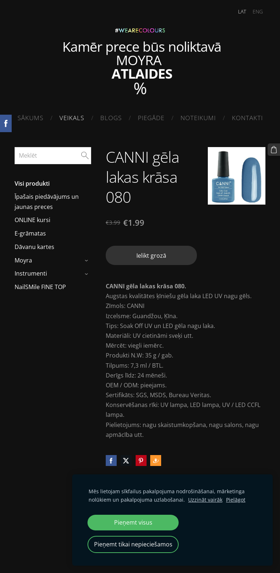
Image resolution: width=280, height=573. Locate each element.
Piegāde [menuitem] (151, 118)
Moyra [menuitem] (23, 260)
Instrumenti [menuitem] (31, 273)
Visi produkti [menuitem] (32, 183)
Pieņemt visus (133, 522)
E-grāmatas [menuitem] (30, 233)
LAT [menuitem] (242, 11)
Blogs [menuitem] (111, 118)
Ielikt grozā (151, 256)
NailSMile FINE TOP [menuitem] (40, 287)
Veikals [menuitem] (71, 118)
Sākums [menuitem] (30, 118)
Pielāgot (235, 499)
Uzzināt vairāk (205, 499)
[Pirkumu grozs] (274, 149)
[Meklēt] (53, 155)
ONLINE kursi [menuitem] (32, 220)
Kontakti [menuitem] (247, 118)
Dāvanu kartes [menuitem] (34, 247)
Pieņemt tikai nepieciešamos (133, 544)
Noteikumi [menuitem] (198, 118)
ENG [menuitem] (258, 11)
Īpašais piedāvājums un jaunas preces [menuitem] (47, 201)
